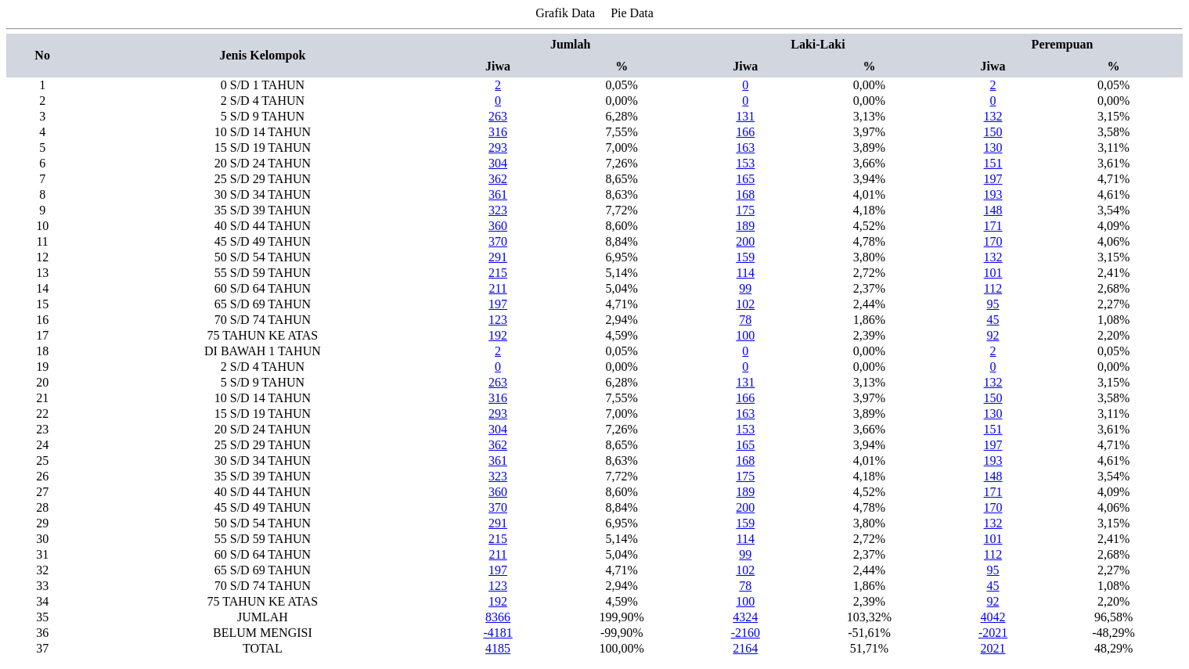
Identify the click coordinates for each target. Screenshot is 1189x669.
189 (745, 225)
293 (497, 147)
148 (993, 210)
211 (497, 288)
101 (993, 272)
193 (993, 194)
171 (993, 225)
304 (497, 163)
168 (745, 194)
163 (745, 147)
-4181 (497, 632)
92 (993, 335)
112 (993, 288)
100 (745, 335)
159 (745, 257)
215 (497, 272)
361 (497, 194)
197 (993, 178)
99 (745, 288)
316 (497, 131)
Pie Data (632, 13)
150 (993, 131)
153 (745, 163)
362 (497, 178)
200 (745, 241)
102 (745, 304)
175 (745, 210)
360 (497, 225)
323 (497, 210)
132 (993, 116)
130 (993, 147)
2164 (745, 648)
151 (993, 163)
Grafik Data (565, 13)
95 (993, 304)
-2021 (992, 632)
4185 (497, 648)
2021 (993, 648)
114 (746, 272)
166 (745, 131)
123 (497, 319)
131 (745, 116)
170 (993, 241)
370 (497, 241)
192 (497, 335)
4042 (993, 617)
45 (993, 319)
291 (497, 257)
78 (745, 319)
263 (497, 116)
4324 (745, 617)
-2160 (745, 632)
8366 (497, 617)
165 (745, 178)
